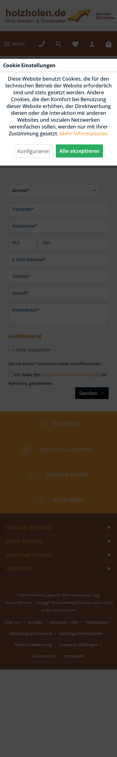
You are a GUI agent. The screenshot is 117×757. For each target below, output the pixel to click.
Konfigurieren (33, 151)
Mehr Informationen (84, 133)
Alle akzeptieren (79, 151)
